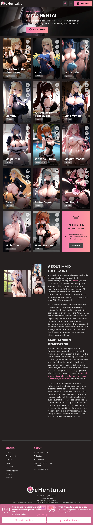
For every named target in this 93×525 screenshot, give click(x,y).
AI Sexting (38, 456)
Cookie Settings (24, 520)
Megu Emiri (13, 159)
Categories (37, 11)
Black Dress (53, 378)
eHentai (75, 280)
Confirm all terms (69, 520)
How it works (39, 459)
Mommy (11, 115)
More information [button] (20, 514)
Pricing (8, 474)
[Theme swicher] (71, 3)
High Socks (81, 376)
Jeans (58, 376)
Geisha (72, 376)
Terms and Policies (41, 469)
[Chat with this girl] (28, 42)
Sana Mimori (72, 115)
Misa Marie (71, 72)
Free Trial (76, 245)
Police (65, 376)
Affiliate (9, 478)
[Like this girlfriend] (28, 47)
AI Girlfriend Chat (41, 452)
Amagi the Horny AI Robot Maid (47, 114)
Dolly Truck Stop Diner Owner (16, 71)
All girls (9, 459)
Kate (38, 72)
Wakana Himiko (45, 159)
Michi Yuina (13, 245)
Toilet (9, 202)
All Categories (11, 456)
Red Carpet (64, 378)
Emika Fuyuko (44, 202)
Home (28, 11)
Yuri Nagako (72, 202)
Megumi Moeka (74, 159)
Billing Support (12, 470)
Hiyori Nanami (44, 245)
